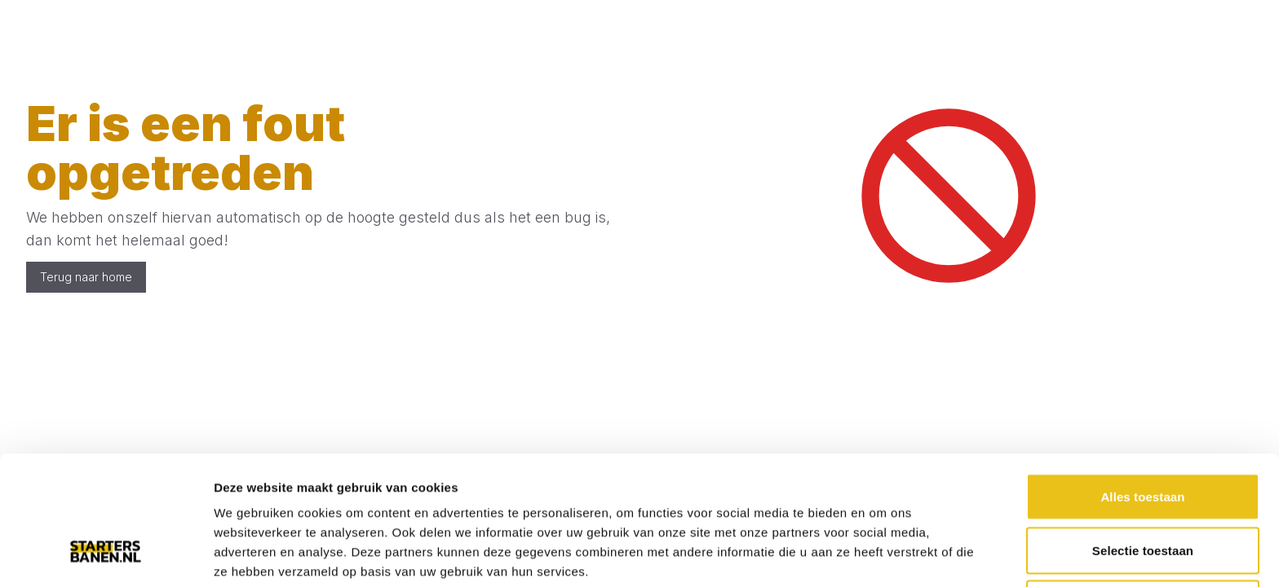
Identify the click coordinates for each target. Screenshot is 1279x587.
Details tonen (881, 555)
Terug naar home (86, 277)
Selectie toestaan (1142, 440)
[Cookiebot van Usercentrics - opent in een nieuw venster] (105, 555)
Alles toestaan (1142, 386)
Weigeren (1143, 493)
